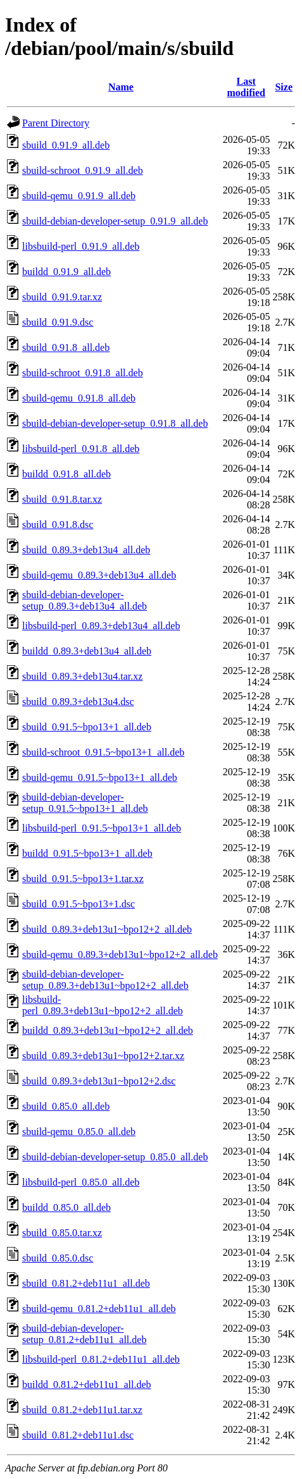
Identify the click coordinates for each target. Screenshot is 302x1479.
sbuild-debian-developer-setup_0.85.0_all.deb (115, 1156)
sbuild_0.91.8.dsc (57, 524)
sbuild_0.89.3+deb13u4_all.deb (86, 549)
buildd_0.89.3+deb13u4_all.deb (86, 651)
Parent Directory (55, 123)
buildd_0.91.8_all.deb (66, 474)
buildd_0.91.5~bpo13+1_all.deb (87, 853)
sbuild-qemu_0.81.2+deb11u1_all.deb (99, 1308)
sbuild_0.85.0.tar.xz (62, 1232)
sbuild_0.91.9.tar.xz (62, 297)
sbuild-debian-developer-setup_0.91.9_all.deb (115, 221)
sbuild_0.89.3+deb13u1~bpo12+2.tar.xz (103, 1055)
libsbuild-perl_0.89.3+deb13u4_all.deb (101, 625)
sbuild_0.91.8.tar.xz (62, 499)
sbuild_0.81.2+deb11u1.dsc (78, 1435)
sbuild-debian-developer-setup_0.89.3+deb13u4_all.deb (84, 600)
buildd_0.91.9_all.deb (66, 271)
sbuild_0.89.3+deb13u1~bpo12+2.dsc (98, 1081)
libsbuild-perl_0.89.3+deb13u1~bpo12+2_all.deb (102, 1005)
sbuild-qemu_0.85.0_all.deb (78, 1131)
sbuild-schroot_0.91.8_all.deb (82, 372)
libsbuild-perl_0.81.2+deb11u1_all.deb (101, 1359)
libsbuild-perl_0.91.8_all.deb (80, 448)
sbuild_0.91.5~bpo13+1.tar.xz (83, 878)
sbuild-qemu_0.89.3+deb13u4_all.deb (99, 575)
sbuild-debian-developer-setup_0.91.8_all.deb (115, 423)
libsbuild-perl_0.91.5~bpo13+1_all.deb (101, 828)
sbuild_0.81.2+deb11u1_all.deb (86, 1283)
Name (121, 87)
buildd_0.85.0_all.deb (66, 1207)
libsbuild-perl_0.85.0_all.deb (80, 1182)
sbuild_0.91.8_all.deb (66, 347)
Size (284, 87)
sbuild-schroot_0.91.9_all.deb (82, 170)
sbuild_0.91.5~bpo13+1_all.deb (86, 726)
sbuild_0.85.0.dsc (57, 1258)
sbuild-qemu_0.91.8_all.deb (78, 398)
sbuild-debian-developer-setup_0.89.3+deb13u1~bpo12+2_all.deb (105, 980)
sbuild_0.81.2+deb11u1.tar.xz (82, 1409)
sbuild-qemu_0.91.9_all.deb (78, 195)
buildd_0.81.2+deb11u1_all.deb (86, 1384)
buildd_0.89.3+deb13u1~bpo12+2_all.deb (107, 1030)
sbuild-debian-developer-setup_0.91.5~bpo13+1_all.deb (85, 803)
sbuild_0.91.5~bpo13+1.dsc (78, 904)
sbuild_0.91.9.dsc (57, 322)
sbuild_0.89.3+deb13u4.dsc (78, 701)
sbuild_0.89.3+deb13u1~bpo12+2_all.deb (107, 929)
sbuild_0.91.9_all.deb (66, 145)
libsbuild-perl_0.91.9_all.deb (80, 246)
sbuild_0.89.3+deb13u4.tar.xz (82, 676)
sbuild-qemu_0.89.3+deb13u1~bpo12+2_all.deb (120, 954)
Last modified (246, 87)
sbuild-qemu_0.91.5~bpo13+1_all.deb (99, 777)
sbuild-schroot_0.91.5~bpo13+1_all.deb (103, 752)
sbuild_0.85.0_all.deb (66, 1106)
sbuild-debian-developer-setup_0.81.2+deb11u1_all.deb (84, 1334)
